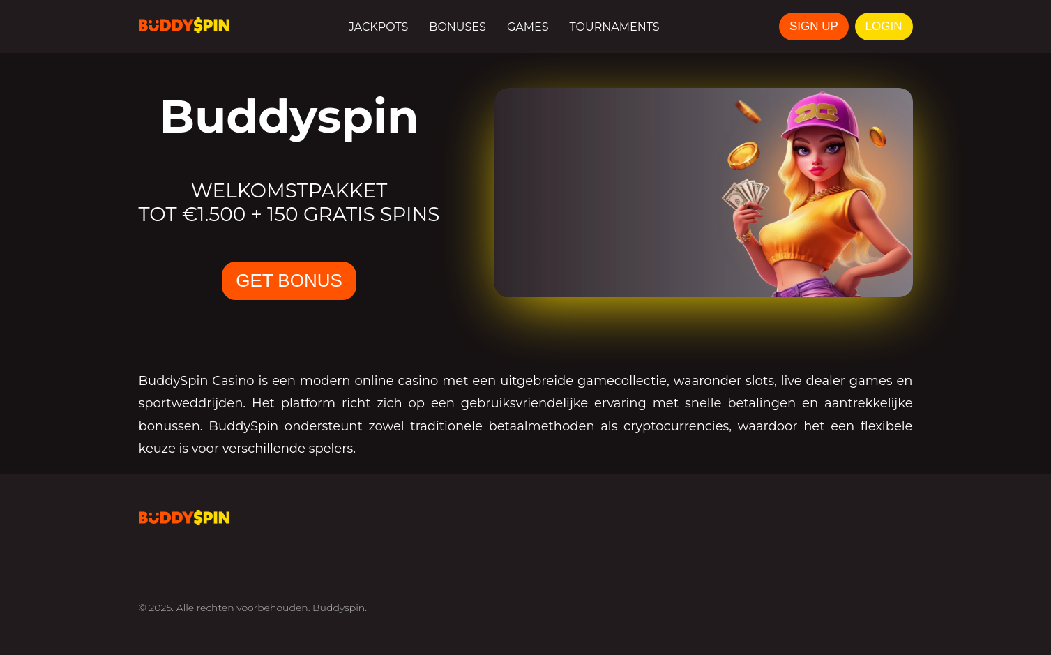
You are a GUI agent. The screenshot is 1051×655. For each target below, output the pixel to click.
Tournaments (615, 26)
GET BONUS (289, 280)
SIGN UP (813, 26)
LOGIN (883, 26)
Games (528, 26)
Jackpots (378, 26)
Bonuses (457, 26)
